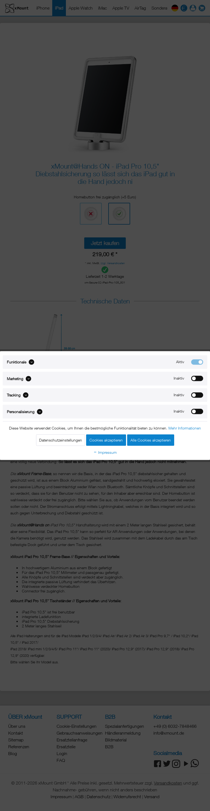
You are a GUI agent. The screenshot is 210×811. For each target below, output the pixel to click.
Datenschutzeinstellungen (60, 439)
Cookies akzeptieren (106, 439)
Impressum (105, 452)
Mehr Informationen (184, 427)
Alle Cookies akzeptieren (150, 439)
